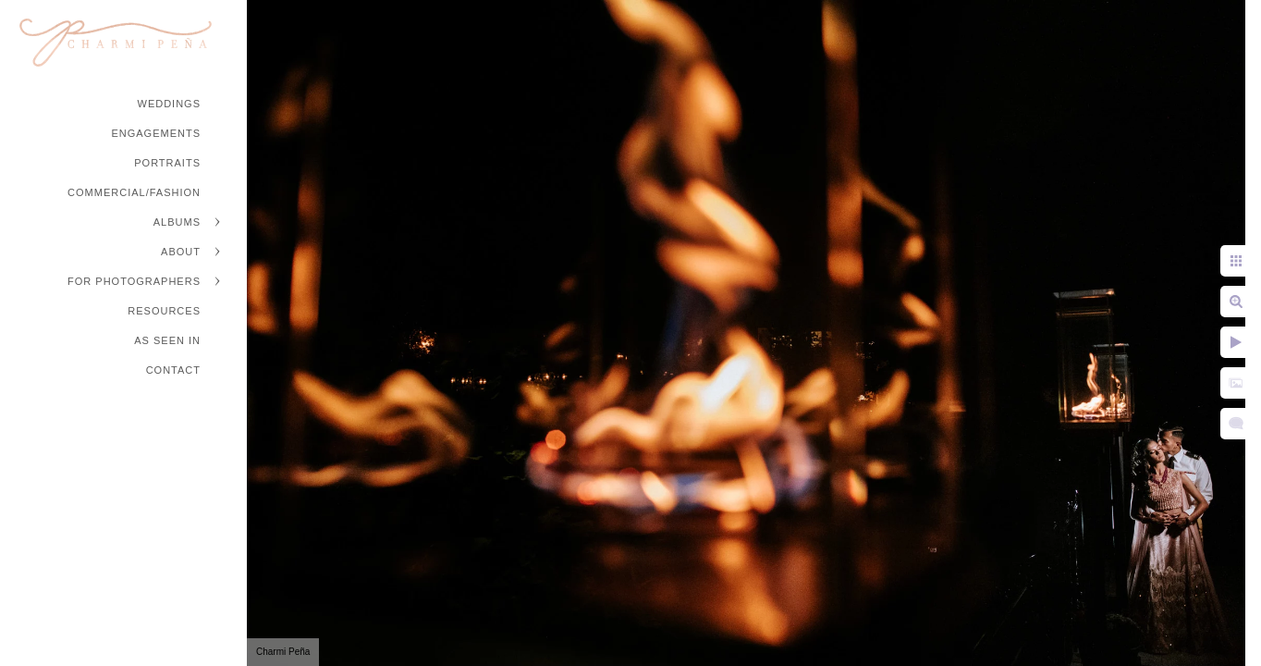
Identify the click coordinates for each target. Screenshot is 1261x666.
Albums (177, 222)
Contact (173, 370)
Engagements (156, 133)
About (181, 251)
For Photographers (134, 281)
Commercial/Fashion (134, 192)
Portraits (167, 162)
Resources (164, 310)
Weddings (170, 103)
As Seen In (167, 340)
